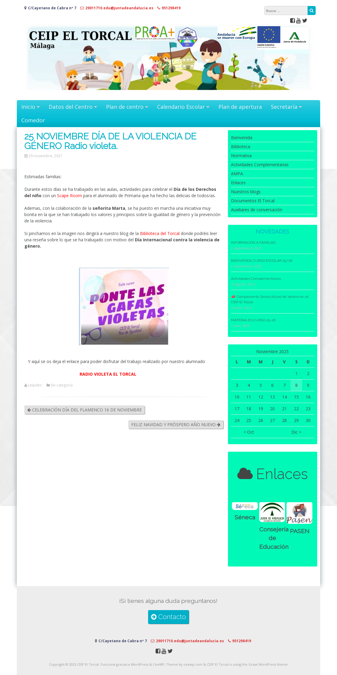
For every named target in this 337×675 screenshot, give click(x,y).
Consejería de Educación (273, 538)
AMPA (237, 173)
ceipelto (35, 385)
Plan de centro (125, 106)
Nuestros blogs (246, 191)
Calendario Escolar (181, 106)
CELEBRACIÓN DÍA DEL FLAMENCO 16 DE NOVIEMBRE (84, 410)
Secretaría (284, 106)
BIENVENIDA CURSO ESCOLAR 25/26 (261, 260)
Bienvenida (241, 137)
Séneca (245, 517)
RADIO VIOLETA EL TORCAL (108, 374)
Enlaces (238, 182)
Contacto (168, 617)
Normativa (241, 155)
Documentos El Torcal (253, 200)
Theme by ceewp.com (184, 664)
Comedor (33, 120)
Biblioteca (240, 146)
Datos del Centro (71, 106)
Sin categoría (62, 385)
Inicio (28, 106)
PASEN (299, 531)
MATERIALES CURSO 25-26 (253, 320)
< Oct (249, 432)
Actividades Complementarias (260, 164)
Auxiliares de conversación (256, 209)
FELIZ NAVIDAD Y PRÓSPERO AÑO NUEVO (175, 424)
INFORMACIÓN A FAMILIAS (253, 242)
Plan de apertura (240, 106)
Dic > (296, 432)
